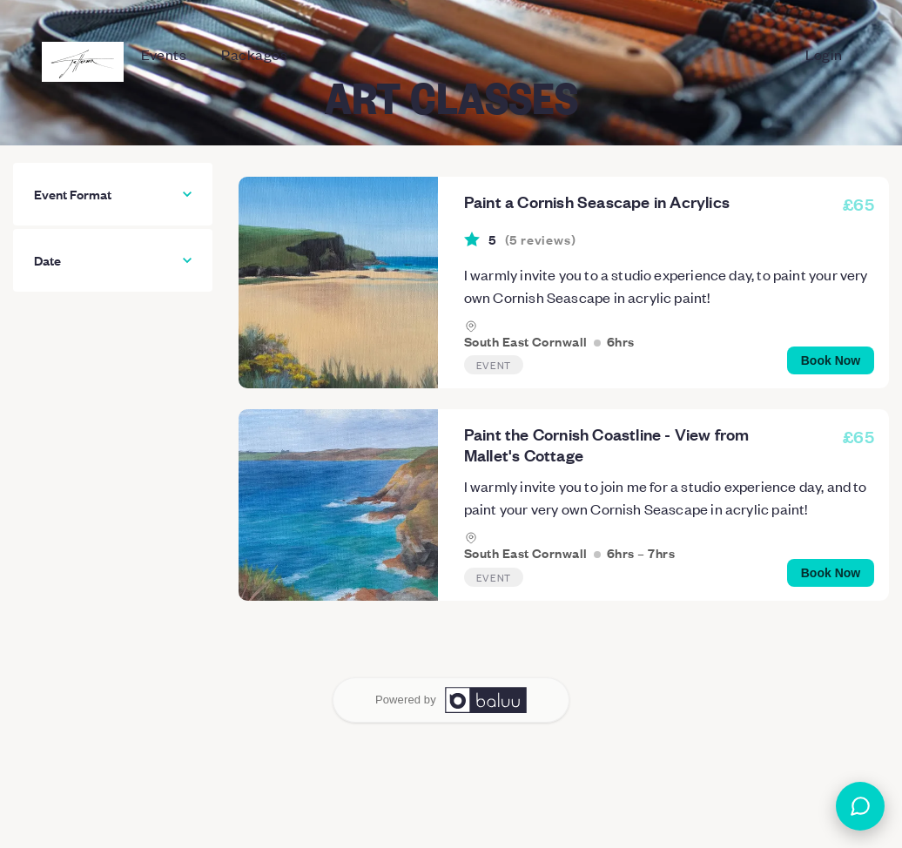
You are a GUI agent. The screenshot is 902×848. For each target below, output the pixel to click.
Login (824, 54)
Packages (254, 54)
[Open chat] (860, 806)
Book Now (830, 360)
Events (163, 54)
